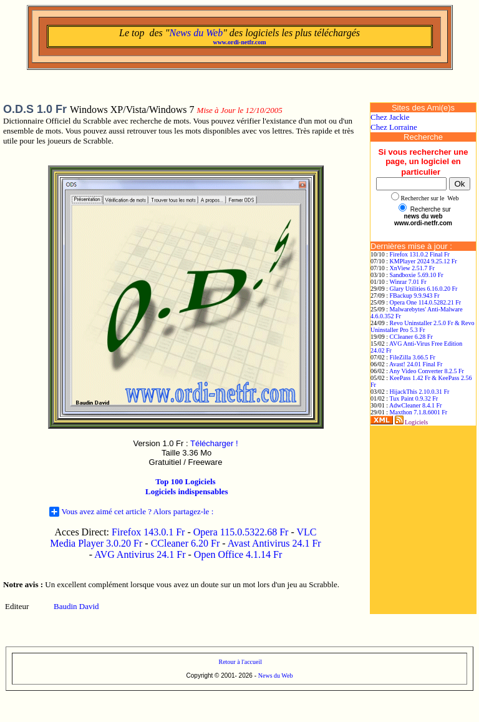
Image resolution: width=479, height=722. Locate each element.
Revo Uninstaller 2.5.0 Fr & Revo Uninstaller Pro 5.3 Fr (422, 326)
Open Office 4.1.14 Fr (238, 554)
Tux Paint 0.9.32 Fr (413, 398)
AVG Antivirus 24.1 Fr (139, 554)
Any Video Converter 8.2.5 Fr (426, 371)
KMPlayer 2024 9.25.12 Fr (423, 261)
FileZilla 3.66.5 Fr (412, 357)
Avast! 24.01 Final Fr (415, 364)
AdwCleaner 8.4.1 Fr (415, 405)
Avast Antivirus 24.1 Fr (274, 543)
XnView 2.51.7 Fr (412, 268)
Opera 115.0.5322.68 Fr (241, 532)
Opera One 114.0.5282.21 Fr (426, 302)
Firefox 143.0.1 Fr (148, 532)
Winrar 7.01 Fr (407, 281)
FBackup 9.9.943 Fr (415, 295)
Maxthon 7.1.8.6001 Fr (419, 412)
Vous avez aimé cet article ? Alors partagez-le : (131, 512)
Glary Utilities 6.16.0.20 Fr (424, 288)
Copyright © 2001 (210, 675)
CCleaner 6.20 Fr (187, 543)
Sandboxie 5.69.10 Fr (416, 274)
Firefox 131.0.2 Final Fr (420, 254)
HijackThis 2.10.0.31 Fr (420, 391)
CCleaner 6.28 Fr (411, 336)
